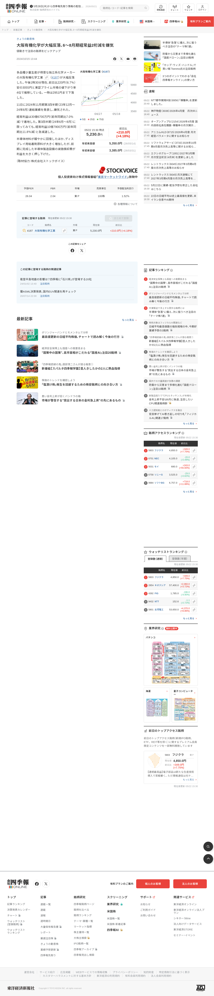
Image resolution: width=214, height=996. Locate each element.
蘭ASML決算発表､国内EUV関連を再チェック (48, 291)
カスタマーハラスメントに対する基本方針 (67, 975)
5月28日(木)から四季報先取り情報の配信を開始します (59, 6)
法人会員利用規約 (161, 975)
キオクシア (160, 585)
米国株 (147, 21)
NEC (156, 458)
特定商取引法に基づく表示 (174, 972)
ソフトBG (159, 483)
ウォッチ (188, 8)
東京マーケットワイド (112, 176)
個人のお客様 (154, 883)
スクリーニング (94, 21)
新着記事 (17, 30)
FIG (156, 593)
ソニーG (158, 475)
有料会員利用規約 (135, 975)
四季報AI (173, 21)
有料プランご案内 (200, 21)
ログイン (202, 8)
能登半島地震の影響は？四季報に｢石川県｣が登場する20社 (56, 279)
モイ (156, 466)
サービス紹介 (47, 972)
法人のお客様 (191, 883)
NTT (157, 601)
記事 (40, 22)
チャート (175, 8)
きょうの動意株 (35, 30)
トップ (13, 21)
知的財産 (149, 972)
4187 (105, 71)
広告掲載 (65, 972)
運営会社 (29, 972)
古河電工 (159, 609)
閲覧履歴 (161, 8)
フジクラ (158, 450)
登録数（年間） (180, 558)
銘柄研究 (67, 22)
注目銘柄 (45, 283)
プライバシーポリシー (125, 972)
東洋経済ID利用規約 (108, 975)
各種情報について (128, 204)
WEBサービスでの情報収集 (91, 972)
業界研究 (120, 21)
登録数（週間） (155, 558)
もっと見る (128, 320)
